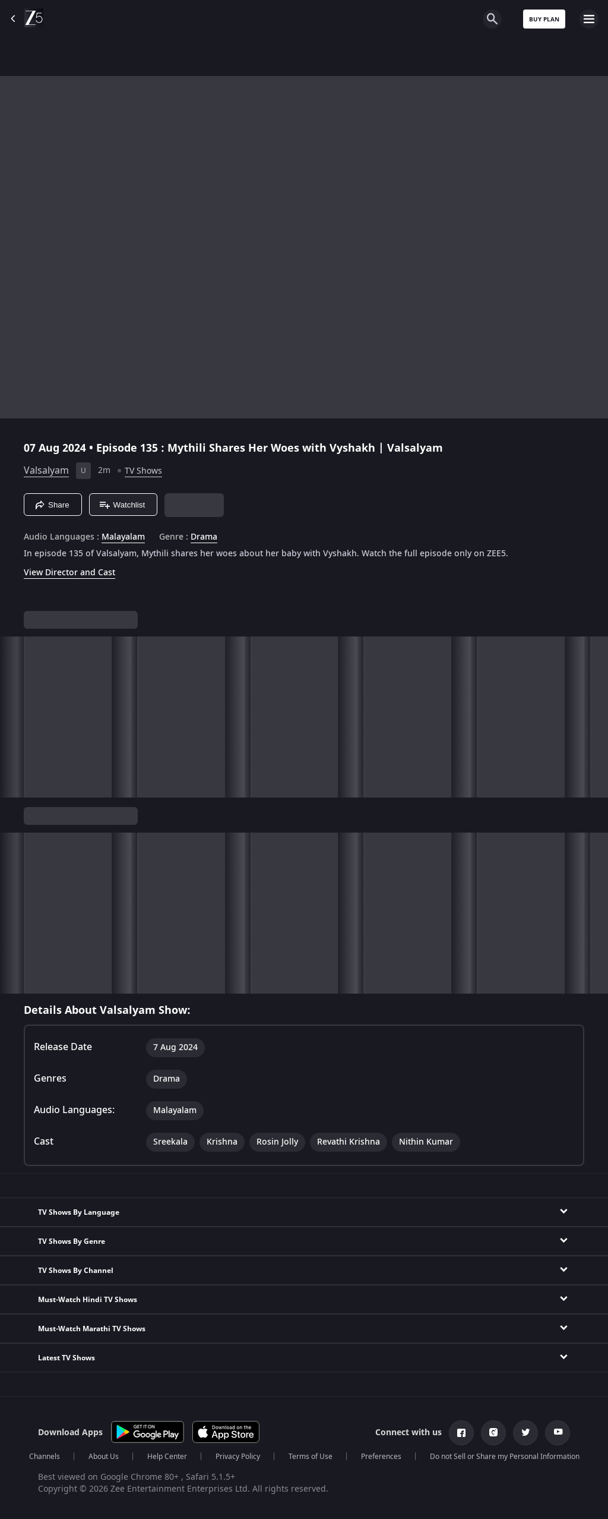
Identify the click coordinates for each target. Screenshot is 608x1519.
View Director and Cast (69, 572)
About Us (103, 1456)
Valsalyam (46, 471)
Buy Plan (544, 19)
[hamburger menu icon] (589, 19)
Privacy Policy (238, 1456)
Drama (204, 537)
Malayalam (123, 537)
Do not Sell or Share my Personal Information (505, 1456)
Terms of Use (310, 1456)
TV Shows (143, 471)
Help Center (167, 1456)
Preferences (381, 1456)
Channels (44, 1456)
